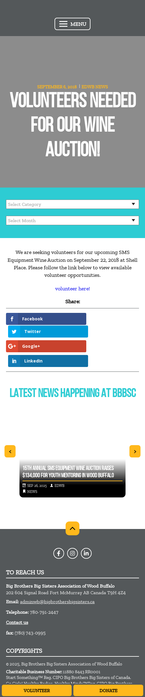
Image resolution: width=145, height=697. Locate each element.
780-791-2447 (44, 585)
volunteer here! (72, 288)
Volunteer (37, 690)
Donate (108, 690)
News (101, 87)
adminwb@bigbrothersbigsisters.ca (57, 574)
